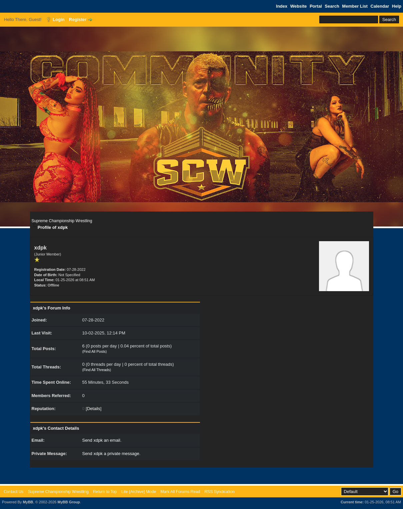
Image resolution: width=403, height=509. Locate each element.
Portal (316, 6)
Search (332, 6)
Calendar (380, 6)
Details (93, 408)
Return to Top (105, 491)
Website (298, 6)
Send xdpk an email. (101, 440)
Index (281, 6)
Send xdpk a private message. (111, 453)
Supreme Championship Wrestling (62, 221)
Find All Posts (94, 351)
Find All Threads (96, 370)
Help (396, 6)
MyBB (28, 502)
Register (77, 19)
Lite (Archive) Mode (138, 491)
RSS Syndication (220, 491)
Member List (355, 6)
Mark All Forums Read (180, 491)
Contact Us (13, 491)
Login (58, 19)
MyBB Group (68, 502)
